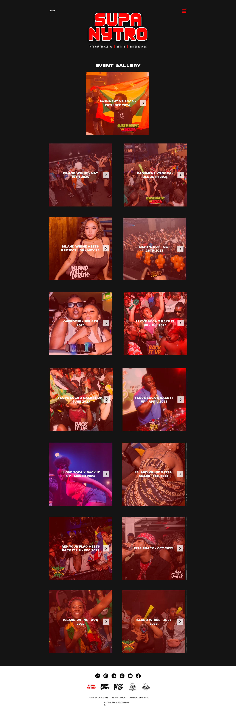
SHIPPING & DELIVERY (139, 697)
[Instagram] (105, 675)
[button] (62, 10)
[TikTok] (97, 675)
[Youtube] (130, 675)
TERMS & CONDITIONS (98, 697)
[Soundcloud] (114, 675)
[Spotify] (122, 675)
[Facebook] (138, 675)
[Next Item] (143, 103)
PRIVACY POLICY (119, 697)
